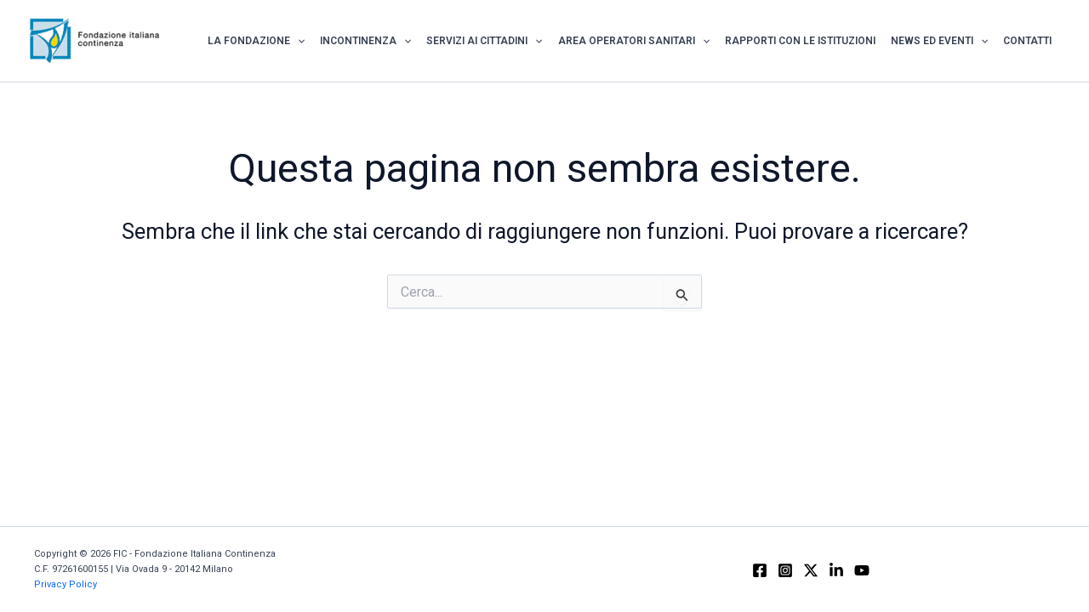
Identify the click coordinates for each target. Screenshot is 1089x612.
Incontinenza (365, 41)
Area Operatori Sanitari (634, 41)
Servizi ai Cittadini (484, 41)
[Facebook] (759, 570)
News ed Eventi (939, 41)
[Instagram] (785, 570)
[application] (297, 41)
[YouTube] (861, 570)
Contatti (1027, 41)
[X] (810, 570)
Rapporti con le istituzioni (800, 41)
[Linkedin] (836, 570)
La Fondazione (256, 41)
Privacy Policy (65, 584)
